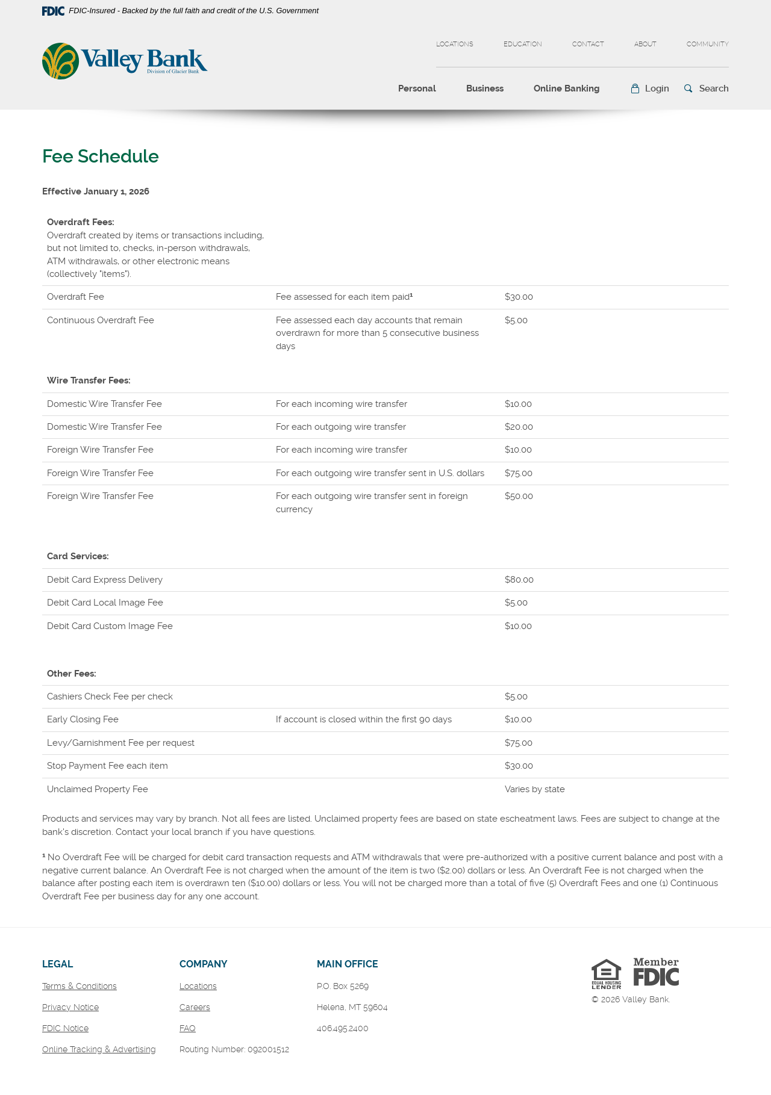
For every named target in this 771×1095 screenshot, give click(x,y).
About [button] (645, 44)
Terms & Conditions (79, 986)
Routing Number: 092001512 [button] (234, 1049)
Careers (194, 1007)
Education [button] (523, 44)
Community (708, 44)
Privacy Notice (70, 1007)
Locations (454, 44)
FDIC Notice (65, 1028)
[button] (649, 88)
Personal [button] (417, 88)
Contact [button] (588, 44)
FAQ (187, 1028)
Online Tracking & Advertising (99, 1049)
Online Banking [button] (567, 88)
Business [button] (485, 88)
